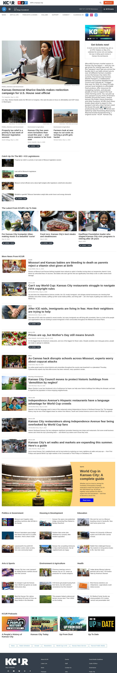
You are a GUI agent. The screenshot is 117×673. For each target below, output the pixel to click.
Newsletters (48, 650)
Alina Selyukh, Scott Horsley (36, 342)
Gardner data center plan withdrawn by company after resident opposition (61, 538)
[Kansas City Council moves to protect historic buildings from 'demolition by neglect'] (14, 387)
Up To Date (93, 638)
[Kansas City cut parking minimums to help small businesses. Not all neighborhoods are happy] (45, 553)
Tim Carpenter (6, 101)
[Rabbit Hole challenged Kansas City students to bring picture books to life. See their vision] (83, 553)
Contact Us (68, 671)
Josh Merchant (32, 390)
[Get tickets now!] (100, 37)
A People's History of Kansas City (12, 639)
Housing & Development (35, 380)
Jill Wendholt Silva (33, 296)
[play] (4, 13)
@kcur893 (89, 68)
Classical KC (78, 19)
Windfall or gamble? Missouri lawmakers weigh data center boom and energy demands (43, 198)
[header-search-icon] (101, 5)
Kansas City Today (39, 638)
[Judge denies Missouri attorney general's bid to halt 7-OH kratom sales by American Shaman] (83, 576)
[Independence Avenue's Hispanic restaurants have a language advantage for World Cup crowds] (14, 408)
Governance (92, 671)
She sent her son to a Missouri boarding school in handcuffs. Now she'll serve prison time (101, 525)
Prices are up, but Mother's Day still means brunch (61, 339)
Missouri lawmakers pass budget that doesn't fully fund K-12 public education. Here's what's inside (25, 538)
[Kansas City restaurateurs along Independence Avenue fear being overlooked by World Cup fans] (14, 429)
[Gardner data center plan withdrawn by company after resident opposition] (45, 540)
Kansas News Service (79, 650)
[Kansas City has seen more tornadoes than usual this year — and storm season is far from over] (40, 120)
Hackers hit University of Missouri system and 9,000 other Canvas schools (101, 538)
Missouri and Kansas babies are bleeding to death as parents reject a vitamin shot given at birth (68, 268)
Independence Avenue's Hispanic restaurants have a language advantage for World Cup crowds (68, 406)
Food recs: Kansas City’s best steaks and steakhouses (58, 239)
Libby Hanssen (32, 453)
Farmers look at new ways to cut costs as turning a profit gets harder (63, 137)
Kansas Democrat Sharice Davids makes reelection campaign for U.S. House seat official (35, 95)
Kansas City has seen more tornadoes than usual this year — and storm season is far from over (39, 139)
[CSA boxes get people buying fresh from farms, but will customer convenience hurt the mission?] (45, 590)
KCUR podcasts (9, 618)
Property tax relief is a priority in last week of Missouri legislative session (12, 137)
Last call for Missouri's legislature (25, 175)
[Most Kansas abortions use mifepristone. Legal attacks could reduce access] (83, 590)
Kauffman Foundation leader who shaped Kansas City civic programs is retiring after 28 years (97, 240)
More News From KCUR (13, 260)
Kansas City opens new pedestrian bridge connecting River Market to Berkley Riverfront (63, 525)
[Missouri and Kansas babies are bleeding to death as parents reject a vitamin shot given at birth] (14, 270)
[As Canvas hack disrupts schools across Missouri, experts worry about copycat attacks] (14, 366)
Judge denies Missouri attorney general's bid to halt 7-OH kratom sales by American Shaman (101, 575)
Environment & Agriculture (36, 131)
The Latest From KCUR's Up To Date (19, 212)
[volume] (9, 13)
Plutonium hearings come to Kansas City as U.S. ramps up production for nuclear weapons (62, 575)
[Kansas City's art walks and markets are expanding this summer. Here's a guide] (14, 450)
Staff (66, 667)
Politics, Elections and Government (12, 91)
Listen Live (44, 667)
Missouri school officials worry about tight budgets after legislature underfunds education (43, 187)
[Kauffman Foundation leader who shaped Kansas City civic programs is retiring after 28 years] (97, 225)
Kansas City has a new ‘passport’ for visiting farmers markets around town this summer (26, 575)
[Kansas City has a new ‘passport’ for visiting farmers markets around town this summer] (8, 576)
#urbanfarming (104, 117)
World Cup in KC (61, 650)
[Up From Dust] (72, 628)
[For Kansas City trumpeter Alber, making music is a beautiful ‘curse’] (20, 225)
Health (30, 264)
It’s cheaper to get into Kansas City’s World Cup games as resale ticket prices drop (26, 589)
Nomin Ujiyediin (32, 146)
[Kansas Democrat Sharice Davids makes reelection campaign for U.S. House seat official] (41, 66)
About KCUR (44, 663)
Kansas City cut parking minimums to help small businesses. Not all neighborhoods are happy (63, 552)
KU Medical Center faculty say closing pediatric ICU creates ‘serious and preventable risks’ (100, 602)
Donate (110, 5)
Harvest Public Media (98, 650)
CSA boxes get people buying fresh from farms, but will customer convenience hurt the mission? (63, 589)
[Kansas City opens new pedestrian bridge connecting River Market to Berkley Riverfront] (45, 526)
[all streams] (108, 13)
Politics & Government (12, 517)
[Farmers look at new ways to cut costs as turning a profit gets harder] (66, 120)
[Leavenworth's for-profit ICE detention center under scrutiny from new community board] (8, 553)
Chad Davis (31, 369)
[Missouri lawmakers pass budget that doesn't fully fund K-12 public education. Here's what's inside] (8, 540)
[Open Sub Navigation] (7, 19)
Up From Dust (66, 638)
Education (82, 517)
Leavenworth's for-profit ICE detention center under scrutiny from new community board (25, 552)
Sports (82, 471)
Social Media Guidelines (96, 663)
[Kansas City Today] (44, 628)
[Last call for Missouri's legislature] (8, 178)
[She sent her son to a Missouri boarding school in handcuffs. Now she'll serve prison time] (83, 526)
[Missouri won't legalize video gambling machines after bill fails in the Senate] (8, 526)
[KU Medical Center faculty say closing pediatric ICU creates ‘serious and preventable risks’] (83, 603)
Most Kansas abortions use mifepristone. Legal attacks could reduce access (101, 589)
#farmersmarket (91, 117)
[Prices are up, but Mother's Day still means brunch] (14, 342)
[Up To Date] (101, 628)
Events (67, 663)
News (4, 19)
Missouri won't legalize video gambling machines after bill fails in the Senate (26, 525)
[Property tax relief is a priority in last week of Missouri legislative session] (14, 120)
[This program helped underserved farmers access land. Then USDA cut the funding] (45, 603)
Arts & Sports (8, 567)
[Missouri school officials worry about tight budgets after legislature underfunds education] (8, 190)
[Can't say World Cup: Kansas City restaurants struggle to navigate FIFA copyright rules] (14, 293)
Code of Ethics (93, 667)
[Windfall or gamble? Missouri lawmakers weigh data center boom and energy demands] (8, 201)
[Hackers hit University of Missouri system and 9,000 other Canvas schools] (83, 540)
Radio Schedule (24, 650)
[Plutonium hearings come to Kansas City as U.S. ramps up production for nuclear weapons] (45, 576)
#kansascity (110, 115)
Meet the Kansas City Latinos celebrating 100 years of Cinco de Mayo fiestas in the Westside (25, 602)
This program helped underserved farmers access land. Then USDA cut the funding (63, 602)
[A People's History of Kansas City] (15, 628)
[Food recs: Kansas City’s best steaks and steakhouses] (58, 225)
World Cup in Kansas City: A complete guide (92, 479)
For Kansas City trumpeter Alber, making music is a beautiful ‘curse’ (18, 239)
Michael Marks (58, 144)
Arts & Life (14, 19)
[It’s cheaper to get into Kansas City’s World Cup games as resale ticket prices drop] (8, 590)
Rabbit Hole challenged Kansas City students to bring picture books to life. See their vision (101, 552)
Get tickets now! (100, 48)
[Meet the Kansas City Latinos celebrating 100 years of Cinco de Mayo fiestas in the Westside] (8, 603)
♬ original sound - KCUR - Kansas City (98, 118)
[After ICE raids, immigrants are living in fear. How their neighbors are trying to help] (14, 316)
